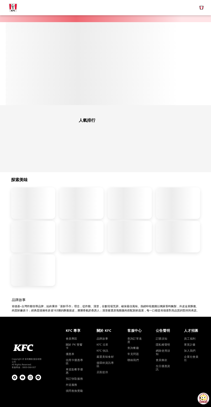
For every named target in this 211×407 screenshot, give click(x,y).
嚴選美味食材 (105, 356)
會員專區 (71, 338)
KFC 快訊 (102, 350)
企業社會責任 (191, 358)
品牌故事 (102, 338)
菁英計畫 (189, 344)
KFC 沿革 (102, 344)
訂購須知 (161, 338)
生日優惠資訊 (163, 367)
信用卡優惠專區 (74, 361)
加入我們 (189, 350)
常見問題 (133, 354)
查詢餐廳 (133, 348)
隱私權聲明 (163, 344)
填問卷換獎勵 (74, 390)
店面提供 (102, 372)
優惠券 (70, 354)
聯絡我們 (133, 360)
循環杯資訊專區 (105, 364)
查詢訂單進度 (134, 340)
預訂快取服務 (74, 378)
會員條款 (161, 360)
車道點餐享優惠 (74, 371)
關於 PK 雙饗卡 (74, 346)
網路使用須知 (163, 352)
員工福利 (189, 338)
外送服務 (71, 384)
